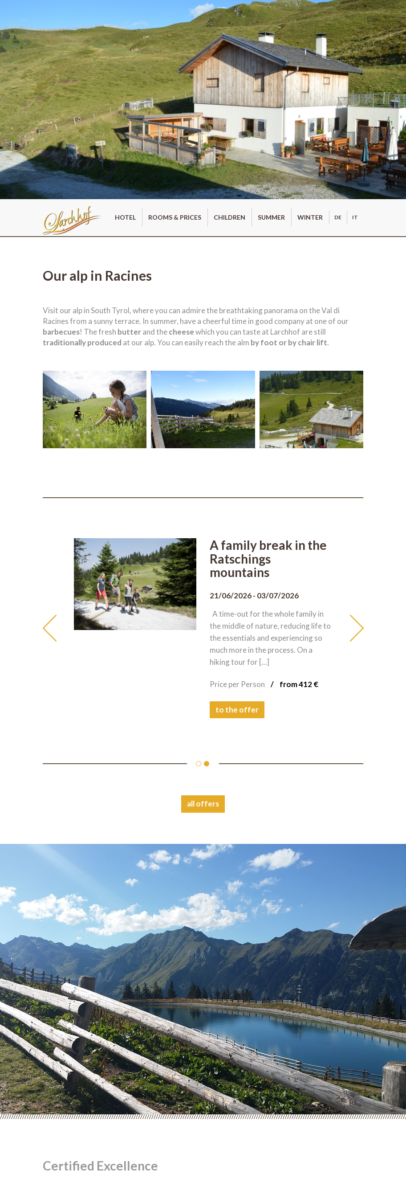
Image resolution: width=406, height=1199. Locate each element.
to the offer (237, 709)
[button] (58, 628)
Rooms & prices (174, 217)
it (355, 217)
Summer (271, 217)
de (337, 217)
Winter (310, 217)
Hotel (125, 217)
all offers (203, 803)
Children (229, 217)
